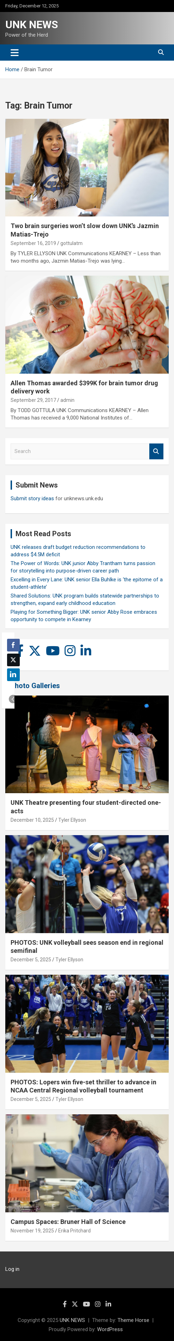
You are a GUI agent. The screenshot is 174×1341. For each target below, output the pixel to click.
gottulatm (71, 243)
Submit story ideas (32, 498)
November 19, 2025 (32, 1230)
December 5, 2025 (31, 959)
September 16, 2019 (33, 243)
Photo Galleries (35, 685)
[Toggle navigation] (14, 52)
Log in (12, 1269)
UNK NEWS (31, 24)
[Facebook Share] (13, 645)
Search (156, 451)
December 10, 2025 (32, 820)
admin (67, 400)
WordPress (110, 1329)
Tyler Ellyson (72, 820)
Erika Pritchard (74, 1230)
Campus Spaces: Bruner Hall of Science (68, 1221)
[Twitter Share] (13, 660)
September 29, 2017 (33, 400)
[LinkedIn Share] (13, 674)
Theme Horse (133, 1320)
